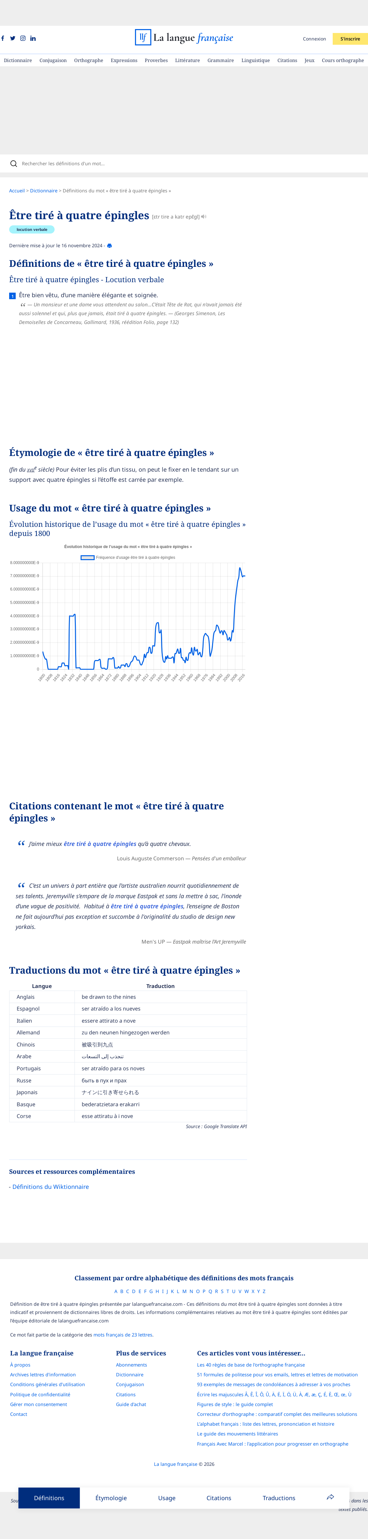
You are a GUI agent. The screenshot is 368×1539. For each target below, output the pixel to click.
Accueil (23, 169)
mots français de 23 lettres (117, 1316)
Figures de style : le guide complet (241, 1386)
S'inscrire (350, 13)
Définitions (49, 1498)
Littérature (187, 34)
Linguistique (256, 34)
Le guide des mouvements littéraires (243, 1415)
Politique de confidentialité (34, 1376)
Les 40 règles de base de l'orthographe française (257, 1346)
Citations (287, 34)
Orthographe (88, 34)
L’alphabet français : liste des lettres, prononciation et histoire (271, 1405)
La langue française (175, 1445)
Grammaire (221, 34)
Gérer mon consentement (32, 1386)
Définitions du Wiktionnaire (57, 1165)
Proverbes (156, 34)
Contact (12, 1395)
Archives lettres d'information (37, 1356)
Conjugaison (53, 34)
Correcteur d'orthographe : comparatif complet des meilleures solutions (283, 1395)
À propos (14, 1346)
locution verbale (38, 208)
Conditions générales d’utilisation (41, 1366)
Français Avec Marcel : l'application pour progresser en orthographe (278, 1425)
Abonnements (131, 1346)
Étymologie (111, 1498)
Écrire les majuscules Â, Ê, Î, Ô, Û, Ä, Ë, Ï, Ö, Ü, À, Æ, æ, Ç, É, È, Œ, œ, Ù (280, 1376)
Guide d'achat (131, 1386)
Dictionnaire (18, 34)
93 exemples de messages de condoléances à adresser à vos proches (279, 1366)
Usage (167, 1498)
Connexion (314, 13)
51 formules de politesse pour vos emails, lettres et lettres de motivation (283, 1356)
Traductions (279, 1498)
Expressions (124, 34)
